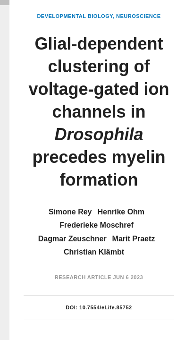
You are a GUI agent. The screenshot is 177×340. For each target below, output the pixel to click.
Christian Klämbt (94, 252)
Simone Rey (70, 212)
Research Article (83, 277)
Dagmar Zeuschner (72, 239)
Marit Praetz (133, 239)
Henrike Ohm (121, 212)
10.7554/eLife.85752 (105, 307)
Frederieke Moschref (96, 225)
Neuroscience (138, 16)
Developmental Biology (74, 16)
